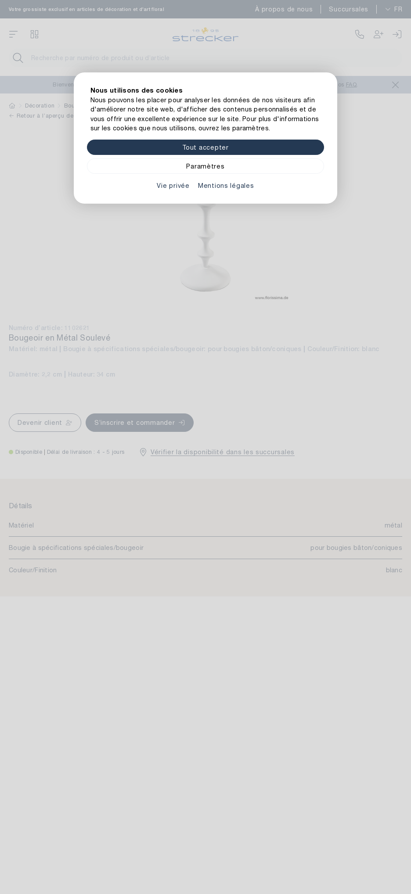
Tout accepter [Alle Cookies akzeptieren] (205, 147)
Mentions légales (226, 185)
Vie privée (173, 185)
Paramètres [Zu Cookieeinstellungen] (205, 166)
